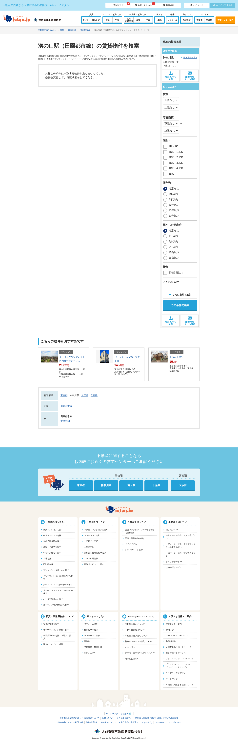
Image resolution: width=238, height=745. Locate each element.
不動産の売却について (135, 630)
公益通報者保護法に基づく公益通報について (79, 718)
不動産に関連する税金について (180, 685)
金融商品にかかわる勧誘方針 (70, 722)
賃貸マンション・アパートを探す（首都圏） (140, 531)
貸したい (96, 20)
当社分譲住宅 (129, 20)
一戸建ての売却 (91, 541)
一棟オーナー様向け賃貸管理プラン (181, 554)
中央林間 (65, 421)
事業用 (209, 20)
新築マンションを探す (53, 530)
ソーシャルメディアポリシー (168, 722)
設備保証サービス (174, 567)
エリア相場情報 (91, 558)
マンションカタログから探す (56, 570)
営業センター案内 (225, 20)
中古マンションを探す (53, 535)
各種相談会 (171, 641)
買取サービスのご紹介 (94, 564)
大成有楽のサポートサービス (179, 647)
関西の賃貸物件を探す (135, 538)
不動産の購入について (135, 624)
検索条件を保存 (170, 75)
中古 (117, 20)
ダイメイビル (131, 544)
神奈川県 (72, 30)
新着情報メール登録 (190, 75)
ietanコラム (130, 647)
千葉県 (94, 395)
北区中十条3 (176, 357)
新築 (108, 20)
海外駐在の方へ (132, 659)
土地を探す (48, 558)
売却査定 (187, 20)
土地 (159, 20)
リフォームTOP (91, 624)
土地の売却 (89, 547)
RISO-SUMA (89, 653)
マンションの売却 (92, 535)
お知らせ (170, 630)
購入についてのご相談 (53, 644)
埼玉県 (84, 395)
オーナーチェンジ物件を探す (56, 630)
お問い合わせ (108, 718)
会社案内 (126, 714)
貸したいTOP (172, 530)
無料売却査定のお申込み (95, 553)
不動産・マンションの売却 (96, 530)
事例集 (87, 641)
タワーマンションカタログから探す (58, 577)
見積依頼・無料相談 (93, 647)
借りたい (86, 20)
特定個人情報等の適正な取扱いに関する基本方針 (157, 718)
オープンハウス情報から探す (56, 605)
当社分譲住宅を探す (52, 541)
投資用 (199, 20)
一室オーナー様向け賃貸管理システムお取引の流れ (181, 545)
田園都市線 (85, 30)
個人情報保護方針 (124, 718)
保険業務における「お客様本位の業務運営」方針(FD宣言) (126, 722)
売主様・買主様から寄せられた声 (140, 653)
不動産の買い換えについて (137, 636)
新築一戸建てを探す (52, 547)
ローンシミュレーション (177, 635)
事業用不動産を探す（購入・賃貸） (57, 637)
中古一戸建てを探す (52, 553)
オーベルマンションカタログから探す (58, 591)
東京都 (63, 395)
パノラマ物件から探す (53, 599)
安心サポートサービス (176, 653)
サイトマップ (172, 679)
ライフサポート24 (174, 562)
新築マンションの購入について (139, 641)
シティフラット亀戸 (134, 550)
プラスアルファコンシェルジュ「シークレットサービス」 (180, 666)
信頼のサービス (91, 630)
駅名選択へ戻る (190, 57)
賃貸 (62, 30)
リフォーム (172, 20)
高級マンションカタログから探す (58, 584)
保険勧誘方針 (92, 722)
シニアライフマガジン (176, 673)
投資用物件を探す (51, 624)
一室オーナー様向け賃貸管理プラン (181, 537)
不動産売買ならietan (47, 30)
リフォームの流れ (92, 635)
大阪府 (183, 485)
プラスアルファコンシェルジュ (180, 658)
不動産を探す (49, 564)
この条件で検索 (180, 305)
